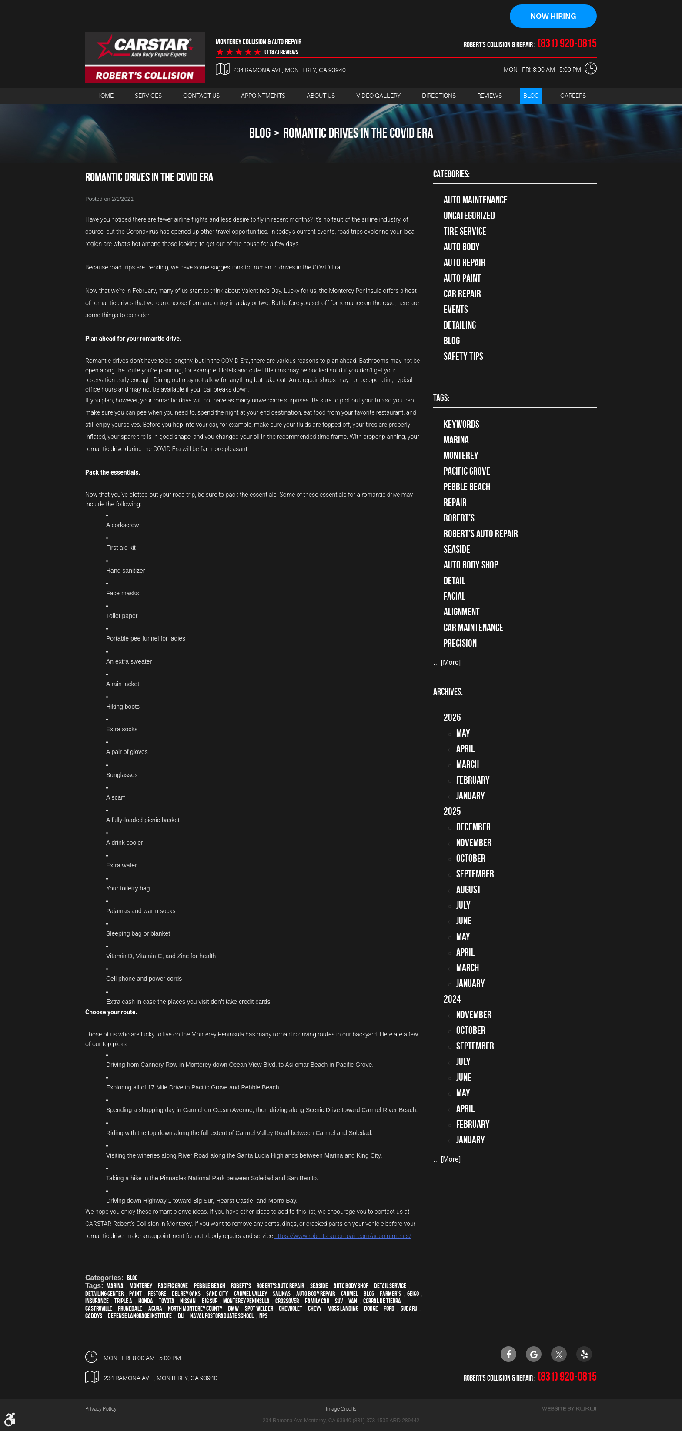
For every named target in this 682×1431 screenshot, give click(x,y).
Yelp (584, 1354)
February (473, 780)
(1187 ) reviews (281, 52)
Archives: (448, 692)
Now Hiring (553, 16)
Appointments (263, 96)
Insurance (97, 1301)
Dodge (371, 1308)
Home (105, 96)
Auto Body (462, 247)
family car (317, 1301)
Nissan (188, 1301)
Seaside (319, 1286)
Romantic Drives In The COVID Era (358, 133)
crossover (287, 1301)
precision (460, 643)
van (352, 1301)
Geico (413, 1294)
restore (157, 1294)
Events (456, 309)
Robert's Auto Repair (280, 1286)
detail (454, 581)
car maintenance (473, 628)
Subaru (409, 1308)
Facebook (508, 1354)
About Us (321, 96)
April (465, 749)
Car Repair (462, 294)
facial (454, 596)
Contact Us (201, 96)
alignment (462, 612)
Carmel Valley (250, 1294)
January (470, 796)
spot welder (259, 1308)
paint (135, 1294)
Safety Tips (463, 356)
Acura (155, 1308)
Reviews (489, 96)
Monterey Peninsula (246, 1301)
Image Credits (341, 1409)
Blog (531, 96)
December (473, 827)
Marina (115, 1286)
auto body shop (351, 1286)
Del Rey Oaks (186, 1294)
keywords (461, 424)
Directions (439, 96)
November (473, 843)
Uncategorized (469, 216)
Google (534, 1354)
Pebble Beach (209, 1286)
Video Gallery (378, 96)
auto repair (464, 263)
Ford (389, 1308)
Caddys (93, 1316)
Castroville (98, 1308)
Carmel (349, 1294)
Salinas (282, 1294)
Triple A (123, 1301)
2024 (452, 999)
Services (148, 96)
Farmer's (390, 1294)
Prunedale (130, 1308)
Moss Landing (343, 1308)
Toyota (166, 1301)
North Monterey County (195, 1308)
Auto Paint (462, 278)
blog (369, 1294)
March (467, 764)
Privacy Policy (101, 1409)
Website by (569, 1409)
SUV (339, 1301)
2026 (452, 718)
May (463, 733)
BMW (233, 1308)
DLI (181, 1316)
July (463, 905)
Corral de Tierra (382, 1301)
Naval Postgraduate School (222, 1316)
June (463, 921)
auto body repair (315, 1294)
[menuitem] (105, 96)
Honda (145, 1301)
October (470, 858)
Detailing (460, 325)
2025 (452, 811)
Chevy (314, 1308)
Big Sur (209, 1301)
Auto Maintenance (476, 200)
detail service (390, 1286)
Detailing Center (104, 1294)
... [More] (447, 663)
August (468, 890)
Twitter (559, 1354)
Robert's (241, 1286)
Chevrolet (290, 1308)
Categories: (451, 174)
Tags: (441, 398)
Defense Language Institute (140, 1316)
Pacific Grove (173, 1286)
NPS (263, 1316)
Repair (455, 502)
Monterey (141, 1286)
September (475, 874)
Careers (573, 96)
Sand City (217, 1294)
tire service (465, 231)
